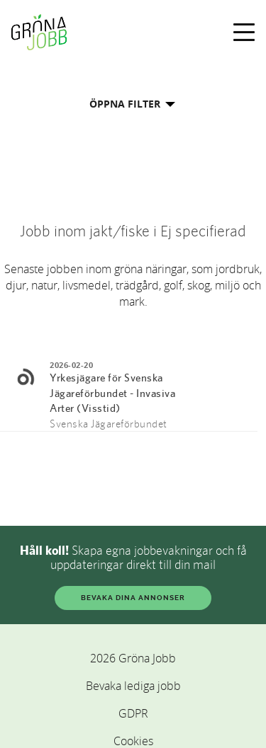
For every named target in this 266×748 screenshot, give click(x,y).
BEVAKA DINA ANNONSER (133, 598)
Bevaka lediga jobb (133, 686)
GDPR (133, 713)
